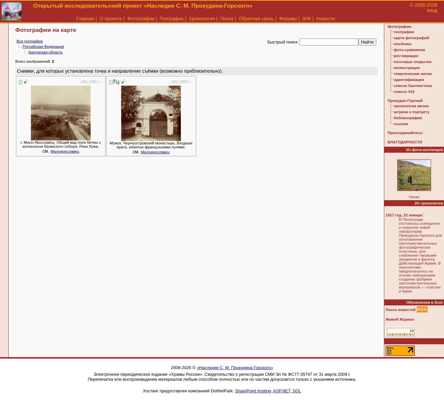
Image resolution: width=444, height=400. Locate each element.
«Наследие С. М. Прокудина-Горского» (235, 367)
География (172, 18)
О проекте (111, 18)
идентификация (409, 80)
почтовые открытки (412, 62)
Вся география (30, 41)
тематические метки (413, 74)
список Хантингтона (413, 86)
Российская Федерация (43, 46)
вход (432, 10)
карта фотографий (411, 38)
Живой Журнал (400, 319)
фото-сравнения (409, 50)
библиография (408, 118)
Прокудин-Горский (405, 101)
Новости (325, 18)
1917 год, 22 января (404, 215)
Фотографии (140, 18)
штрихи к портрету (411, 112)
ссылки (401, 124)
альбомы (402, 44)
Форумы (288, 18)
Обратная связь (256, 18)
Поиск (227, 18)
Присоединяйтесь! (405, 133)
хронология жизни (411, 106)
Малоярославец (65, 151)
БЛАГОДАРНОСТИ (405, 142)
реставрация (406, 56)
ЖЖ (306, 18)
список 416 (404, 92)
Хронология (202, 18)
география (404, 32)
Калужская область (46, 52)
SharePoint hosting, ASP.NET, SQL (268, 390)
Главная (85, 18)
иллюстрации (407, 68)
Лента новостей (400, 310)
